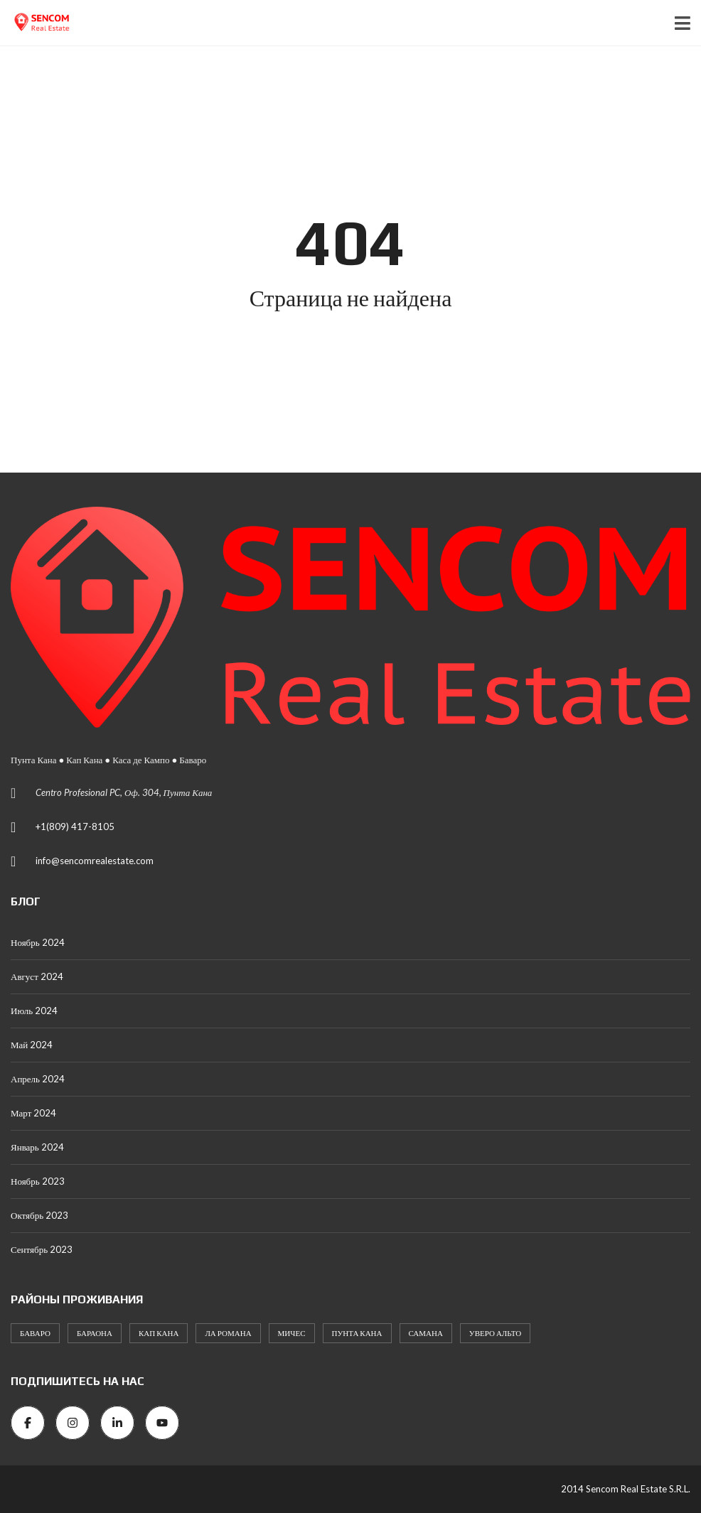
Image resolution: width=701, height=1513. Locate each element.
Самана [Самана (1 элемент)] (426, 1332)
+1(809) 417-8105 (75, 826)
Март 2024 (33, 1113)
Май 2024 (32, 1044)
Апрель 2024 (38, 1078)
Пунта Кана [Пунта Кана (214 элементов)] (357, 1332)
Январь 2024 (37, 1147)
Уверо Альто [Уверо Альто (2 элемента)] (495, 1332)
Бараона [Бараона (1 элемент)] (94, 1332)
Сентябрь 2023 (42, 1249)
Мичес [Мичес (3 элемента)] (292, 1332)
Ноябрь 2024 (38, 942)
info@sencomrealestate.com (95, 860)
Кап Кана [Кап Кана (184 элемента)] (158, 1332)
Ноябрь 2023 (38, 1181)
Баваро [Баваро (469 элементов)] (35, 1332)
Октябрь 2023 (39, 1215)
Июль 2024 (34, 1010)
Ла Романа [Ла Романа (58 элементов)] (228, 1332)
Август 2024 (37, 976)
